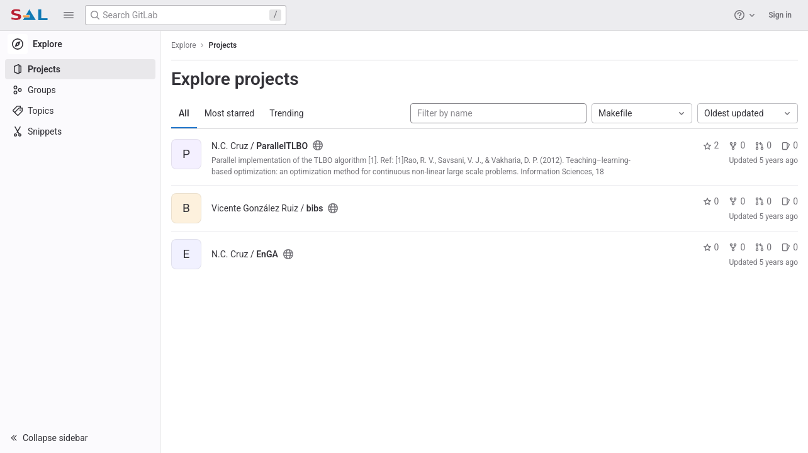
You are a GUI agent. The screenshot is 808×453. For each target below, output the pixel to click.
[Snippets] (80, 131)
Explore (183, 45)
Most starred (230, 113)
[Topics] (80, 111)
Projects (223, 45)
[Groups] (80, 90)
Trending (286, 113)
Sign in (780, 15)
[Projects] (80, 69)
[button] (69, 15)
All (184, 113)
